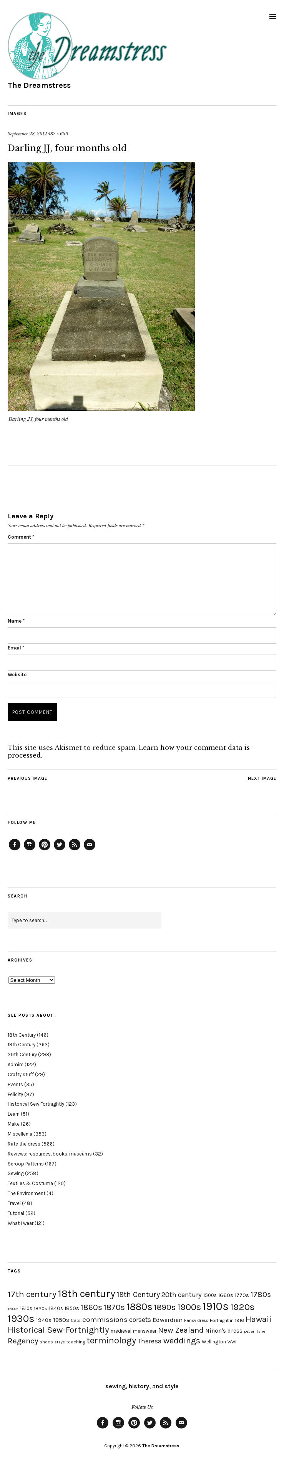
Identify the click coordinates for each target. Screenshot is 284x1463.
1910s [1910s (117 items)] (216, 1306)
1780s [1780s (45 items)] (261, 1294)
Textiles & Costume (30, 1183)
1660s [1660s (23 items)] (225, 1295)
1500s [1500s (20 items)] (210, 1295)
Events (15, 1084)
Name (16, 621)
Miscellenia (20, 1134)
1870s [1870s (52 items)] (114, 1307)
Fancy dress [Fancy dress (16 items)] (196, 1320)
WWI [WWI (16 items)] (232, 1342)
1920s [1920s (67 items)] (242, 1307)
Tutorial (16, 1213)
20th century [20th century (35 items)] (181, 1294)
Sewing (16, 1173)
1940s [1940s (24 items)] (43, 1320)
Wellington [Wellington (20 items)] (214, 1342)
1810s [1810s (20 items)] (26, 1308)
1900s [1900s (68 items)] (189, 1307)
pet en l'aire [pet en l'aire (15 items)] (254, 1331)
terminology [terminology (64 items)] (111, 1340)
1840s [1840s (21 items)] (56, 1308)
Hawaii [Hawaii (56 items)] (258, 1319)
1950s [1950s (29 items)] (61, 1319)
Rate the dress (24, 1144)
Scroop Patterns (26, 1164)
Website (17, 674)
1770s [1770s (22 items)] (242, 1295)
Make (14, 1124)
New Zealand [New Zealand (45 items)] (181, 1330)
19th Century (21, 1044)
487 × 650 (58, 133)
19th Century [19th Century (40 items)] (138, 1294)
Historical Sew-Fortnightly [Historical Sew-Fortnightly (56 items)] (58, 1330)
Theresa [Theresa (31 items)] (150, 1341)
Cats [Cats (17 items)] (76, 1320)
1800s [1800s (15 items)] (13, 1308)
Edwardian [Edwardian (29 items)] (168, 1319)
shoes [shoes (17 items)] (46, 1342)
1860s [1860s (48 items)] (91, 1307)
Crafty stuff (21, 1074)
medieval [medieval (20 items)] (121, 1331)
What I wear (20, 1223)
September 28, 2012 (27, 133)
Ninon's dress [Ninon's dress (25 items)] (223, 1330)
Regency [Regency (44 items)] (23, 1340)
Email (16, 648)
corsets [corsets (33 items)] (140, 1319)
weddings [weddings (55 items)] (181, 1340)
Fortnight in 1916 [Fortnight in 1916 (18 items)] (227, 1320)
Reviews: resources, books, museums (50, 1154)
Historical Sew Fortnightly (36, 1104)
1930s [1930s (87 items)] (21, 1319)
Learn (14, 1114)
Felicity (15, 1094)
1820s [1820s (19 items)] (40, 1308)
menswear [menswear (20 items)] (144, 1331)
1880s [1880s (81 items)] (139, 1307)
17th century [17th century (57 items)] (32, 1294)
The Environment (26, 1193)
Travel (14, 1203)
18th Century (22, 1035)
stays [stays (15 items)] (60, 1342)
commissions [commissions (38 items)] (105, 1319)
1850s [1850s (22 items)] (72, 1308)
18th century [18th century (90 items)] (86, 1293)
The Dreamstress (39, 85)
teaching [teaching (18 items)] (75, 1342)
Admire (15, 1064)
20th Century (22, 1054)
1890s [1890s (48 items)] (165, 1307)
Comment (21, 537)
